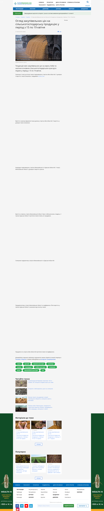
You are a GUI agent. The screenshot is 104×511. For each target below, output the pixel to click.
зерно (19, 364)
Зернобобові (44, 478)
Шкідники (84, 9)
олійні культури (40, 367)
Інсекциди (19, 483)
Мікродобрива (80, 476)
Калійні (66, 481)
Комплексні (68, 483)
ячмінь (19, 367)
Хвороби (71, 9)
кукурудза (28, 367)
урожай (27, 364)
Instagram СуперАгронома (48, 359)
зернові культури (38, 364)
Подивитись (53, 5)
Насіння (32, 9)
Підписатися (68, 492)
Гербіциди (19, 478)
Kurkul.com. (41, 76)
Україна (28, 17)
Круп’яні (43, 483)
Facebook (17, 359)
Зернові (43, 476)
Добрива (45, 9)
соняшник (52, 367)
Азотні (66, 476)
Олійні (42, 481)
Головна (17, 17)
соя (43, 370)
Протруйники (32, 478)
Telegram (23, 359)
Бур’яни (58, 9)
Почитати (52, 2)
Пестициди (19, 9)
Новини (43, 2)
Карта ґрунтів (63, 5)
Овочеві (55, 478)
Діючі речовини (64, 2)
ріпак (18, 370)
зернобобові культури (31, 370)
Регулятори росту (33, 476)
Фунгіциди (19, 481)
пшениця (50, 364)
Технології (44, 5)
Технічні (55, 476)
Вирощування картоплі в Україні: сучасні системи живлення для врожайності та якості (49, 13)
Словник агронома (77, 2)
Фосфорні (67, 478)
